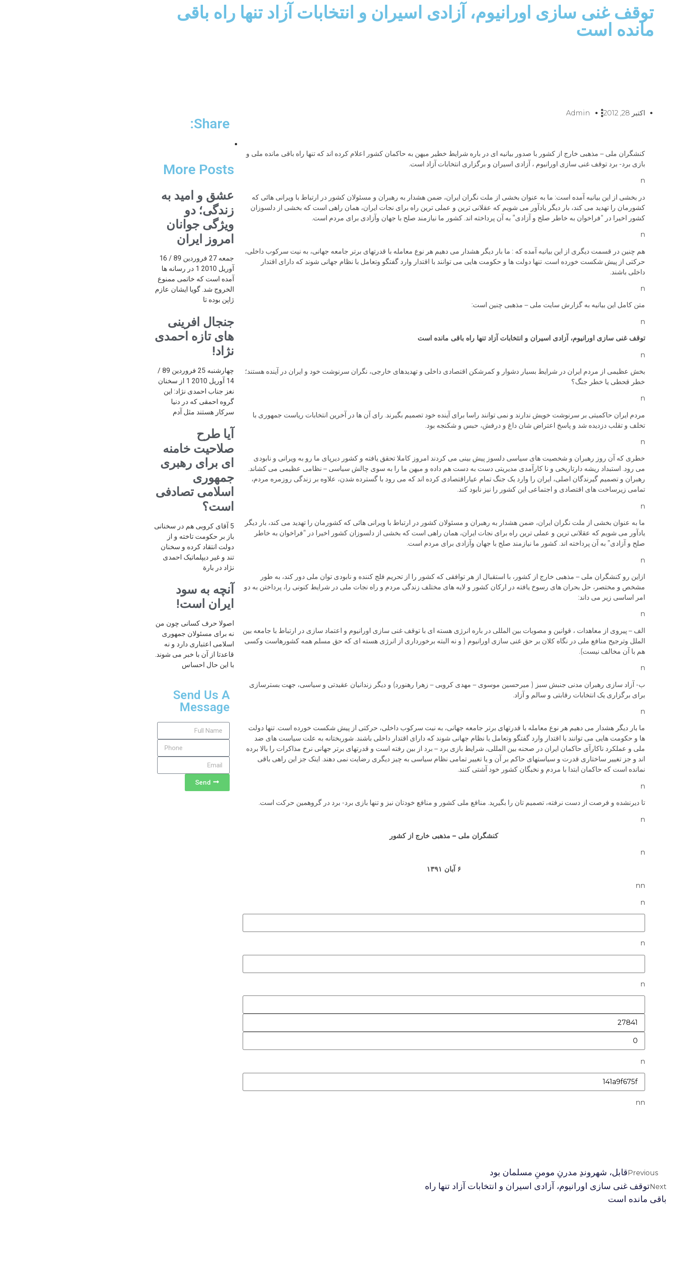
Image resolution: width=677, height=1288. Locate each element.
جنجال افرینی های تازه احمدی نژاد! (125, 336)
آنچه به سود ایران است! (136, 596)
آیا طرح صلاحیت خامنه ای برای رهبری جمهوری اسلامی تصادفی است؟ (125, 470)
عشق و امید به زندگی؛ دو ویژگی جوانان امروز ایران (128, 217)
